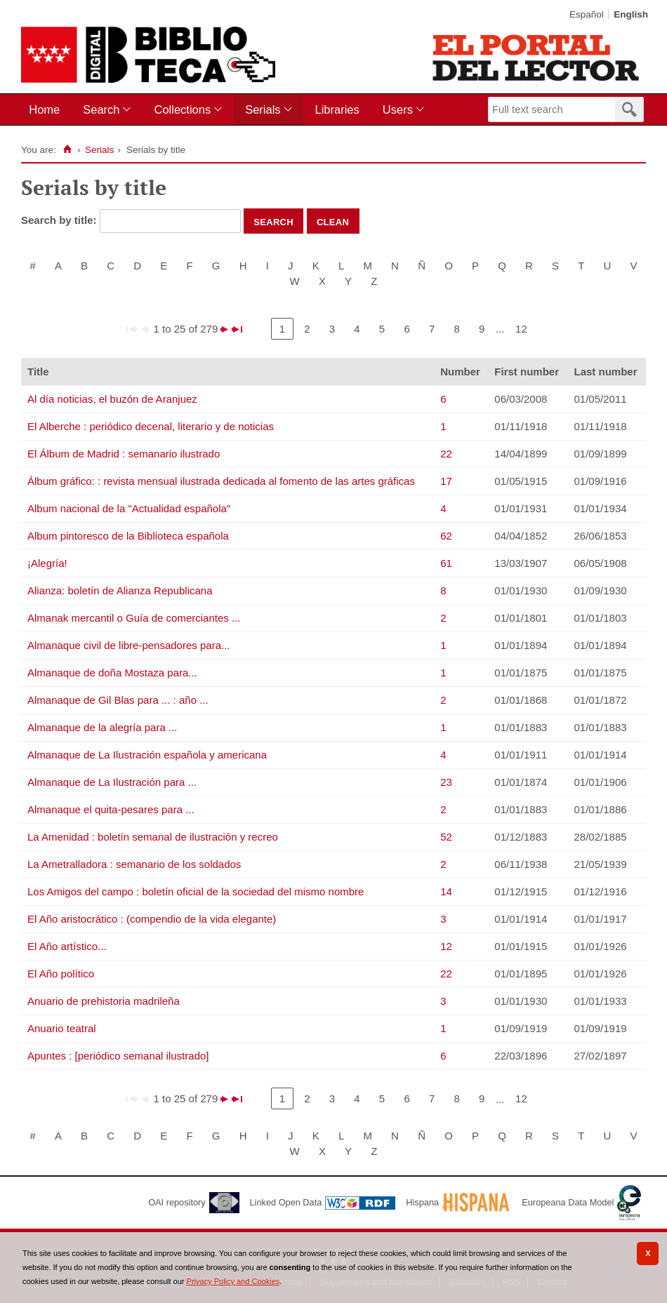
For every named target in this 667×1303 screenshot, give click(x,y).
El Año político (60, 974)
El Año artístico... (67, 946)
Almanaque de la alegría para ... (102, 727)
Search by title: (60, 220)
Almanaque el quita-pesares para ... (110, 809)
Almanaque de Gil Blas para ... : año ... (118, 700)
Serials (262, 109)
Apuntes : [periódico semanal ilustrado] (118, 1056)
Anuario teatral (61, 1028)
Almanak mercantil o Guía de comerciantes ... (133, 618)
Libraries (337, 109)
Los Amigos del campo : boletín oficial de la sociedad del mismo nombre (195, 891)
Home (44, 109)
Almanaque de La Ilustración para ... (112, 782)
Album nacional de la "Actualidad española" (128, 508)
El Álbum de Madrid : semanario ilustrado (123, 454)
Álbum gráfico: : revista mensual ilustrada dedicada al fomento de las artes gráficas (221, 481)
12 (521, 329)
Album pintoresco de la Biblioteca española (128, 536)
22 (446, 454)
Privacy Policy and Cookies (233, 1281)
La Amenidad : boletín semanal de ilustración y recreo (152, 837)
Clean (333, 221)
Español (586, 14)
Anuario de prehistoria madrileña (103, 1001)
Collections (182, 109)
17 (446, 481)
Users (398, 109)
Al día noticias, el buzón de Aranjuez (112, 399)
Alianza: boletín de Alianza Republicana (120, 590)
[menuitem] (47, 110)
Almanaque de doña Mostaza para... (112, 673)
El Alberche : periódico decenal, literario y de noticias (150, 426)
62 (446, 536)
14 (446, 891)
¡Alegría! (47, 563)
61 (446, 563)
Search (101, 109)
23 (446, 782)
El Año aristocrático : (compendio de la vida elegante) (151, 919)
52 (446, 837)
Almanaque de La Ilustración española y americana (147, 755)
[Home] (68, 149)
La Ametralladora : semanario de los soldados (134, 864)
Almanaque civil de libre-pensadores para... (128, 645)
